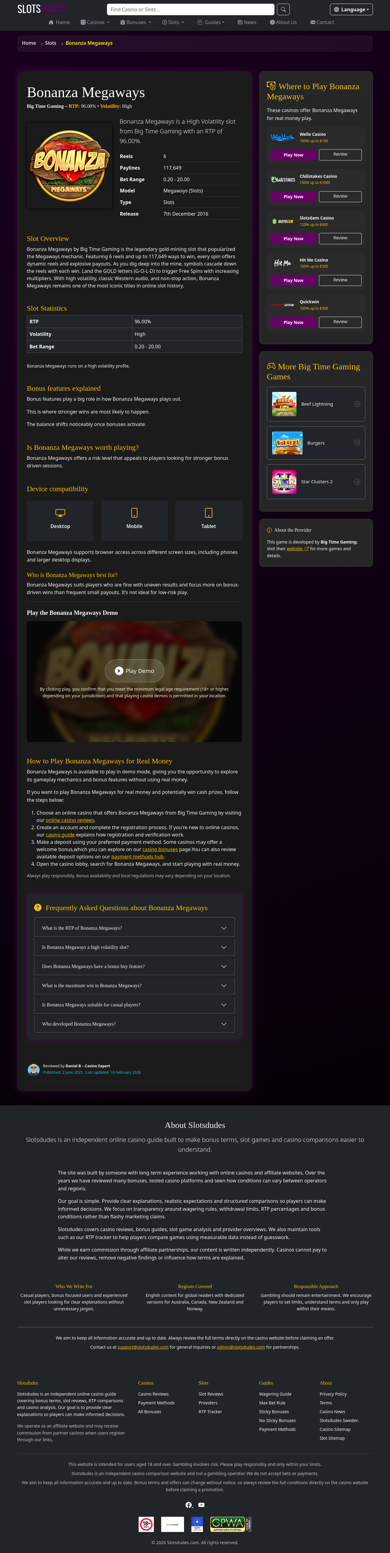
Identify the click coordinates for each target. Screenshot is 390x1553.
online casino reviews (70, 820)
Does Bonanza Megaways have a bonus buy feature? (93, 966)
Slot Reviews (211, 1394)
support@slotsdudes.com (143, 1347)
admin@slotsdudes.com (241, 1347)
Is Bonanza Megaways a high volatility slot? (85, 947)
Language (349, 9)
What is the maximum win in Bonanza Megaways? (92, 985)
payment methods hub (137, 856)
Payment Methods (156, 1403)
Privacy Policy (333, 1394)
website (298, 549)
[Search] (191, 9)
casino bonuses (160, 849)
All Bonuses (149, 1411)
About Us (283, 22)
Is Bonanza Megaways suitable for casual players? (91, 1004)
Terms (326, 1403)
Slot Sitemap (332, 1438)
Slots (171, 22)
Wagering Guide (275, 1394)
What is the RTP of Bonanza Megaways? (82, 928)
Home (59, 22)
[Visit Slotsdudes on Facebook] (189, 1505)
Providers (208, 1403)
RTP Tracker (210, 1411)
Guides (209, 22)
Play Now (293, 155)
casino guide (60, 834)
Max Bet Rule (272, 1403)
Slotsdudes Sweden (339, 1420)
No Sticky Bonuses (277, 1420)
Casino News (332, 1411)
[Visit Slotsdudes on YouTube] (201, 1505)
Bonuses (133, 22)
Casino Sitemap (335, 1429)
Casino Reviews (153, 1394)
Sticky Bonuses (274, 1411)
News (247, 22)
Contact (322, 22)
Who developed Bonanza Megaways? (78, 1024)
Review (340, 154)
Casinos (93, 22)
